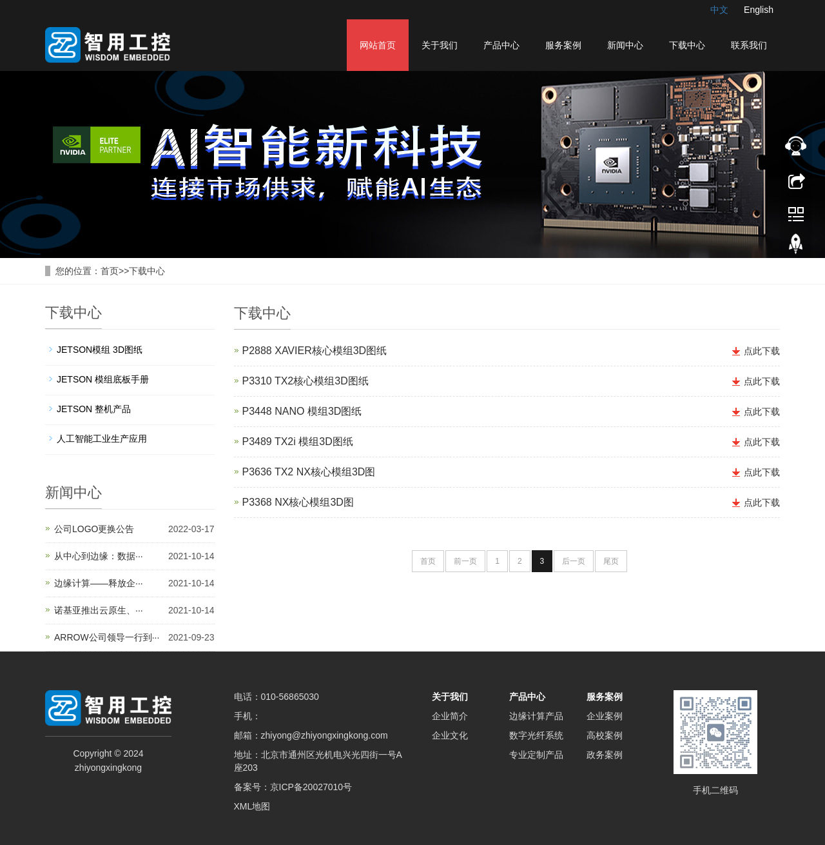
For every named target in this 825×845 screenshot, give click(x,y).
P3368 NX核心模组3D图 (298, 502)
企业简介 (450, 716)
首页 (110, 271)
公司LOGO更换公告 (94, 529)
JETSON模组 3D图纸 (99, 349)
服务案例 (563, 45)
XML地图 (252, 806)
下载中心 (687, 45)
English (758, 10)
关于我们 (440, 45)
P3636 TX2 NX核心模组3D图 (309, 471)
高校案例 (605, 735)
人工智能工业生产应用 (102, 438)
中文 (719, 10)
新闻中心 (625, 45)
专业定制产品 (536, 755)
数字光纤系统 (536, 735)
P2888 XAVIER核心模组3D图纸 (314, 350)
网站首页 (378, 45)
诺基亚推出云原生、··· (98, 610)
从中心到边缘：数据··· (98, 556)
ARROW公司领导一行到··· (106, 637)
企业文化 (450, 735)
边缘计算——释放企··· (98, 583)
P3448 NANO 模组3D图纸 (302, 411)
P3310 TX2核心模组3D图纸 (305, 380)
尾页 (611, 561)
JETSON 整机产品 (94, 409)
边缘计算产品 (536, 716)
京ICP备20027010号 (311, 787)
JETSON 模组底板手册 (103, 379)
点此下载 (762, 351)
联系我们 (749, 45)
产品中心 (501, 45)
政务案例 (605, 755)
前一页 (465, 561)
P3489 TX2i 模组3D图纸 (297, 441)
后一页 (573, 561)
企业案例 (605, 716)
